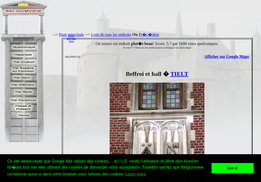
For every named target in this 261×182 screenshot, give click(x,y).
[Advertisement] (170, 38)
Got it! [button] (232, 168)
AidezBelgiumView (71, 38)
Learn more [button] (135, 174)
